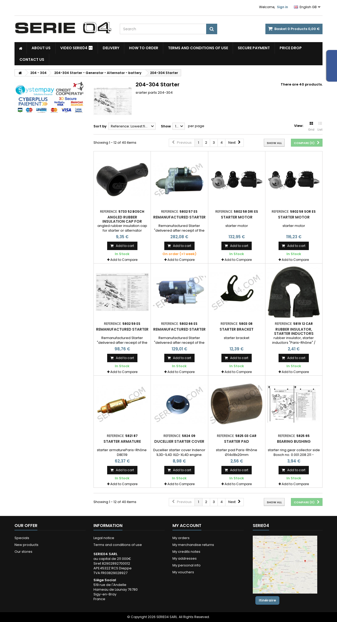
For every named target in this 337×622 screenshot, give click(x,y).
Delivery (111, 48)
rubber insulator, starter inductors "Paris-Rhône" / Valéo (294, 334)
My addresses (184, 558)
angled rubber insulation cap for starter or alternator (122, 221)
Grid (311, 127)
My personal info (186, 565)
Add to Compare (123, 259)
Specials (21, 537)
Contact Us (31, 59)
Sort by (100, 126)
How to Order (143, 48)
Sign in (282, 7)
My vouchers (183, 572)
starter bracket (237, 329)
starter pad (236, 441)
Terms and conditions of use (198, 48)
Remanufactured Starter (179, 217)
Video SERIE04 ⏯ (76, 48)
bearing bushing (294, 441)
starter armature (122, 441)
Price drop (291, 48)
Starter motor (236, 217)
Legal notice (103, 537)
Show (166, 126)
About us (41, 48)
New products (26, 544)
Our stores (23, 551)
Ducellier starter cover (179, 441)
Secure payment (254, 48)
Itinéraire (267, 600)
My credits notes (186, 551)
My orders (181, 537)
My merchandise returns (193, 544)
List (320, 127)
